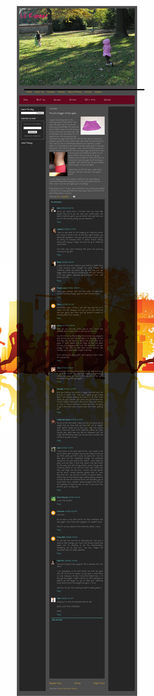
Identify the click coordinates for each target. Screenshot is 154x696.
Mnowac (60, 389)
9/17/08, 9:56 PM (71, 511)
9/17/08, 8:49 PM (74, 497)
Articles (72, 99)
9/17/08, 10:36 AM (68, 325)
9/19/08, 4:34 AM (71, 561)
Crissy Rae (61, 537)
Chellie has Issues (63, 420)
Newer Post (55, 683)
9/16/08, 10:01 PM (68, 262)
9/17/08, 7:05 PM (67, 448)
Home (26, 99)
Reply (59, 222)
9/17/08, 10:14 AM (68, 304)
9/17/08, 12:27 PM (70, 389)
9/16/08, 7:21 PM (70, 229)
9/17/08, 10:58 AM (67, 368)
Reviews (107, 99)
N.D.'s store (90, 99)
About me (41, 99)
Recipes (57, 99)
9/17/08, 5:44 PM (77, 420)
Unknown (60, 511)
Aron (58, 208)
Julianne (60, 229)
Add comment (57, 620)
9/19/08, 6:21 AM (67, 598)
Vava (58, 368)
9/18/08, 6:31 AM (71, 537)
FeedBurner (37, 136)
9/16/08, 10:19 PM (73, 288)
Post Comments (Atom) (68, 688)
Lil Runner (34, 16)
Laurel (59, 325)
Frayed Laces (62, 288)
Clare (59, 448)
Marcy (59, 304)
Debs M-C (60, 561)
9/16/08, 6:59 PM (67, 208)
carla (58, 598)
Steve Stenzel (62, 497)
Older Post (99, 683)
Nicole (59, 262)
